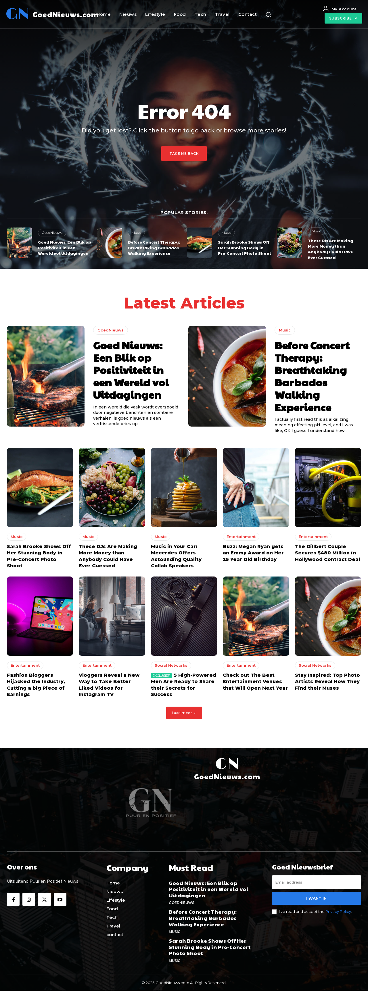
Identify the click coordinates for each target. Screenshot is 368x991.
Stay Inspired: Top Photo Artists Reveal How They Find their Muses (327, 683)
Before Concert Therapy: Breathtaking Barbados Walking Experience (154, 247)
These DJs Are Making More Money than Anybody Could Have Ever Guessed (330, 249)
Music (136, 232)
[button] (268, 14)
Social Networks (171, 667)
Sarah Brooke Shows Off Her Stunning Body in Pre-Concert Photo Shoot (244, 247)
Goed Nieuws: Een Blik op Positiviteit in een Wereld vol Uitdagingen (64, 247)
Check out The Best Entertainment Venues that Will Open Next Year (255, 683)
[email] (316, 884)
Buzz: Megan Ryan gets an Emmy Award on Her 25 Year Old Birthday (253, 555)
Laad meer (184, 714)
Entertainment (241, 538)
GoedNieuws (52, 232)
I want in (316, 900)
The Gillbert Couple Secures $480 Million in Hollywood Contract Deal (327, 555)
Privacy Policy (338, 913)
